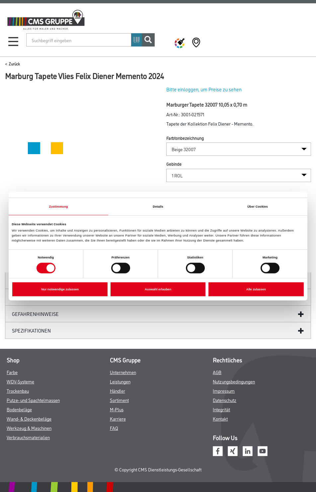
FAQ (114, 428)
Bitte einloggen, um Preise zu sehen (204, 89)
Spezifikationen (31, 330)
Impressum (224, 390)
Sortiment (119, 400)
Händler (117, 390)
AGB (217, 372)
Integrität (221, 409)
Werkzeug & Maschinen (29, 428)
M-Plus (116, 409)
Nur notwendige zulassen (60, 289)
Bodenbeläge (19, 409)
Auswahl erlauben (158, 289)
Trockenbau (18, 390)
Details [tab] (158, 206)
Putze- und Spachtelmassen (33, 400)
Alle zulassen (256, 289)
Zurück (14, 63)
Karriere (118, 418)
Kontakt (220, 418)
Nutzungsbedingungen (234, 381)
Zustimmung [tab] (58, 206)
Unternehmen (123, 372)
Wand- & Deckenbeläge (29, 418)
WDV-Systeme (20, 381)
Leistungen (120, 381)
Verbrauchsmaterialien (28, 437)
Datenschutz (224, 400)
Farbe (12, 372)
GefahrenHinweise (35, 313)
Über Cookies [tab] (257, 206)
